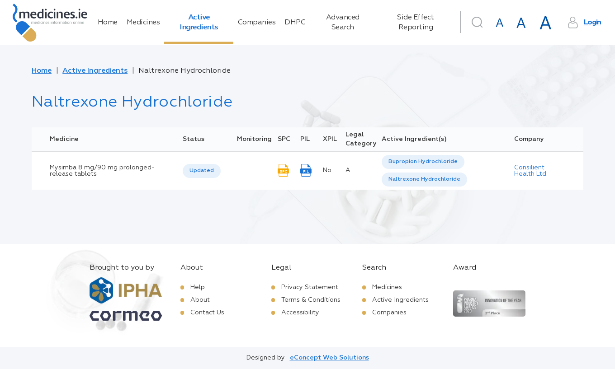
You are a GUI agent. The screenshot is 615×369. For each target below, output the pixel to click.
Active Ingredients (199, 22)
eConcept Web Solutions (329, 358)
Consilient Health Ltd (530, 170)
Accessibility (300, 312)
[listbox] (202, 171)
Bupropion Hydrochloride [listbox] (423, 161)
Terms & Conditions (311, 300)
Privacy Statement (309, 287)
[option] (423, 162)
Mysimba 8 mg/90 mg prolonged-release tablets (102, 170)
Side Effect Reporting (415, 22)
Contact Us (207, 312)
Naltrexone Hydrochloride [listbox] (424, 179)
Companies (257, 22)
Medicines (143, 22)
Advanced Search (343, 22)
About (200, 300)
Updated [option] (201, 170)
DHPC (294, 22)
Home (108, 22)
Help (197, 287)
